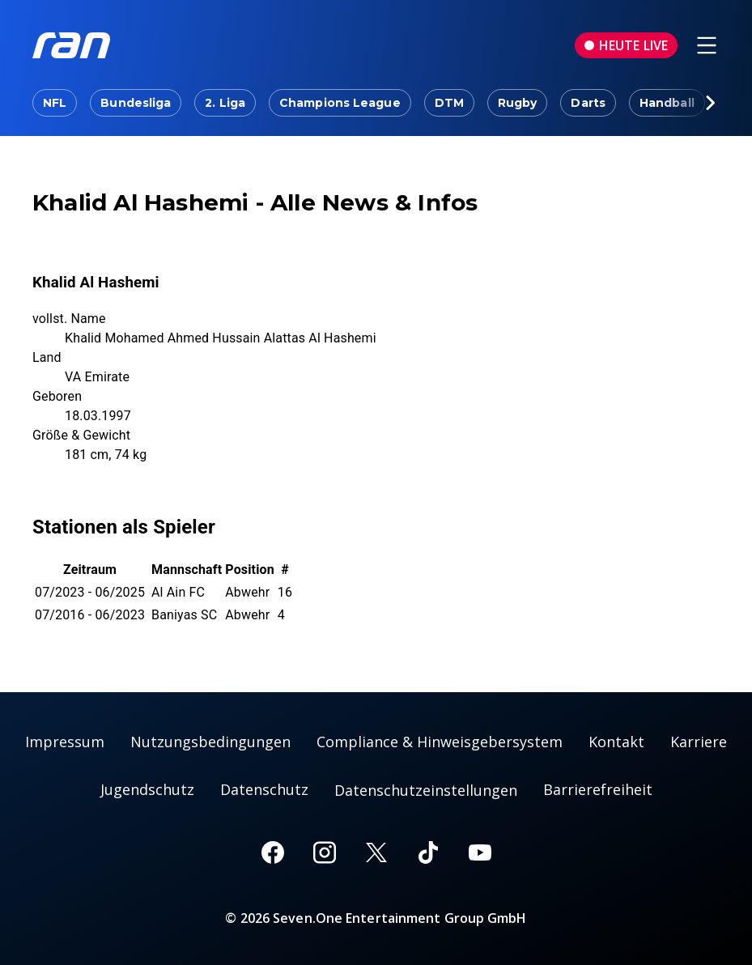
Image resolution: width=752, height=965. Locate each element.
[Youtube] (480, 852)
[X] (376, 852)
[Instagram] (325, 852)
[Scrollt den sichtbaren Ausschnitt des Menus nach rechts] (710, 103)
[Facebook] (273, 852)
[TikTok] (428, 852)
